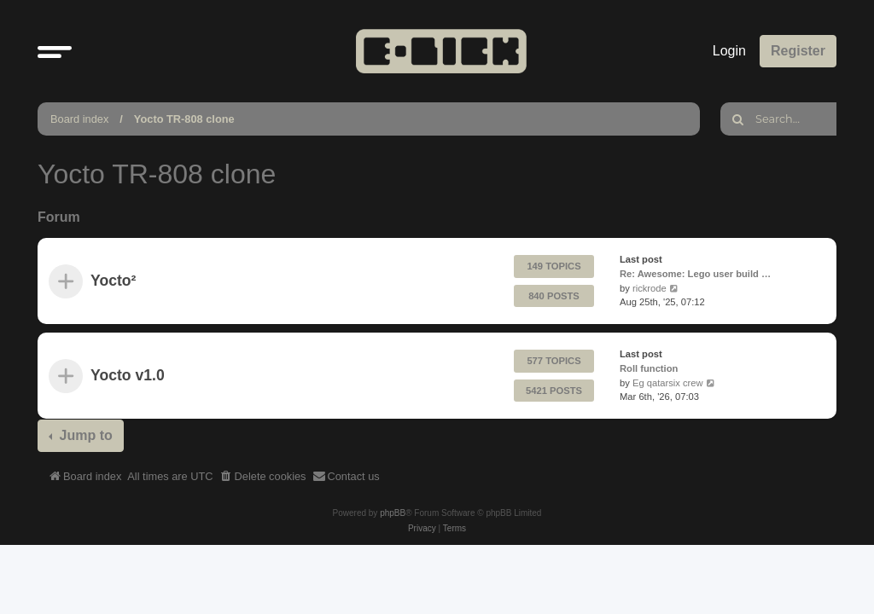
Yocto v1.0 (127, 376)
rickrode (649, 288)
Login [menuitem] (729, 50)
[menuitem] (262, 477)
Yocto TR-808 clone (184, 119)
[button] (55, 51)
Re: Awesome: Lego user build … (695, 274)
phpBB (392, 513)
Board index (79, 119)
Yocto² (113, 281)
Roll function (649, 368)
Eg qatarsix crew (667, 383)
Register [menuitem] (798, 50)
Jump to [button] (84, 435)
